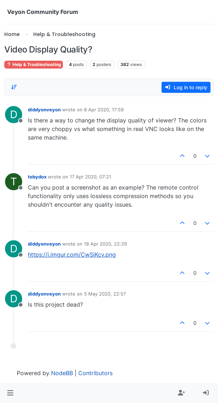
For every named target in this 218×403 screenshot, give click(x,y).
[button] (10, 393)
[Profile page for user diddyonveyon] (13, 114)
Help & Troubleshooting (33, 64)
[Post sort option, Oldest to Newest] (14, 87)
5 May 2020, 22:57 (105, 294)
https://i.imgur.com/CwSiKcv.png (72, 254)
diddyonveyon (44, 109)
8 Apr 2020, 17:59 (104, 109)
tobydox (37, 177)
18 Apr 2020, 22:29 (105, 244)
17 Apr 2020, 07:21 (90, 177)
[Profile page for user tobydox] (13, 181)
